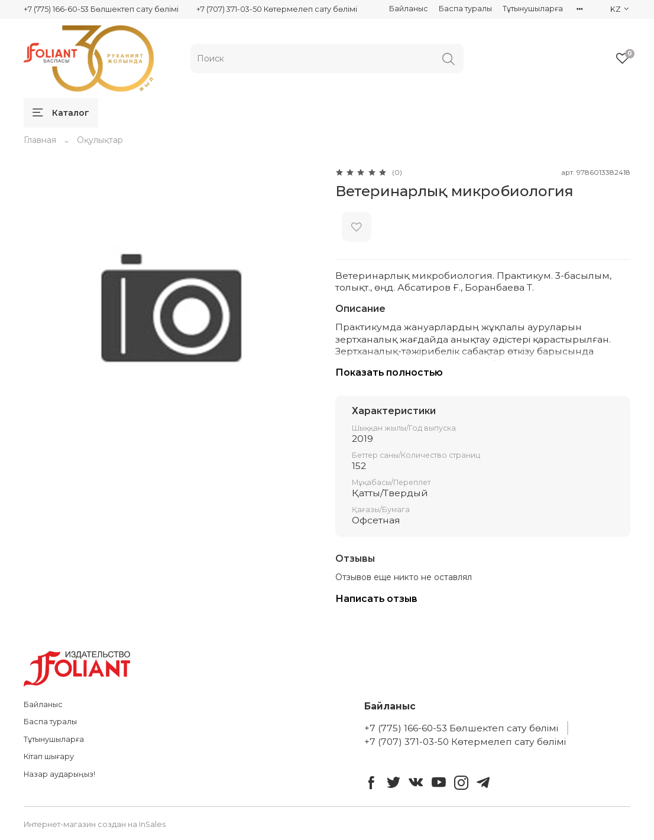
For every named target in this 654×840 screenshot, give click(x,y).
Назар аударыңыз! (59, 774)
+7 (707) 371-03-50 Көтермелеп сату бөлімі (276, 9)
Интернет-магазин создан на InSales (95, 824)
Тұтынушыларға (533, 8)
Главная (40, 140)
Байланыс (408, 8)
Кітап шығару (49, 756)
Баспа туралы (465, 8)
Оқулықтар (100, 140)
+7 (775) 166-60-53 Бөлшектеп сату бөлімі (101, 9)
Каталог (61, 113)
